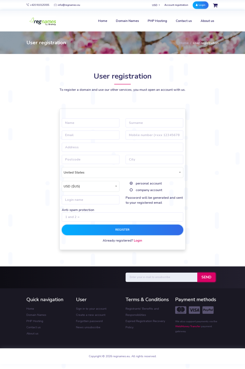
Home (184, 43)
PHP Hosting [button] (157, 21)
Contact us (33, 327)
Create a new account (90, 315)
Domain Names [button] (127, 21)
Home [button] (102, 21)
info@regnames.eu (67, 5)
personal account (149, 183)
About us (32, 333)
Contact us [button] (184, 21)
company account (149, 190)
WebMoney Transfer (188, 326)
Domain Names (36, 315)
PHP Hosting (34, 321)
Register (122, 230)
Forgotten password (89, 321)
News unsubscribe (88, 327)
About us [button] (207, 21)
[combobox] (122, 172)
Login (200, 5)
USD (155, 5)
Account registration (176, 5)
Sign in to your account (91, 309)
